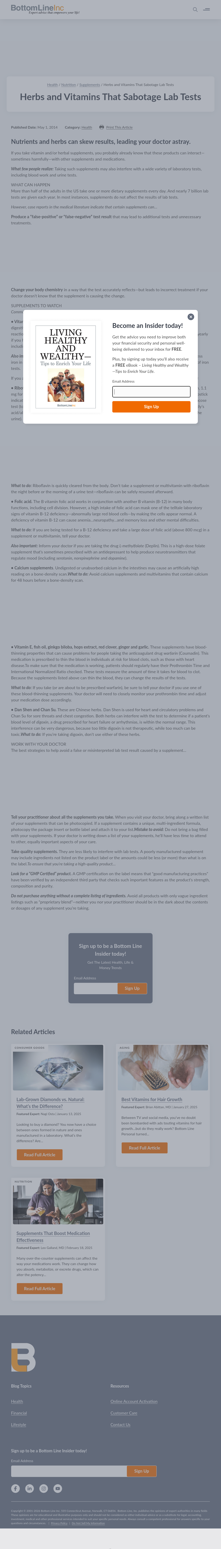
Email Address (123, 381)
